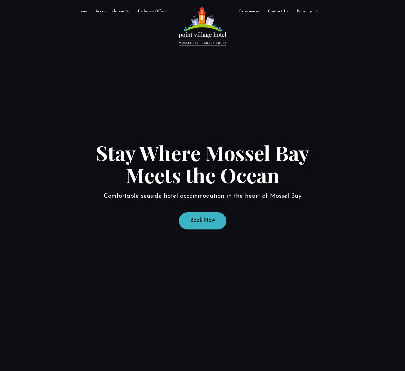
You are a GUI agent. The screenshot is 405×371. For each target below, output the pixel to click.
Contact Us (278, 11)
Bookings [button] (307, 11)
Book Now (202, 220)
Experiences (249, 11)
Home (81, 11)
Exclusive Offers (152, 11)
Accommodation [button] (112, 11)
